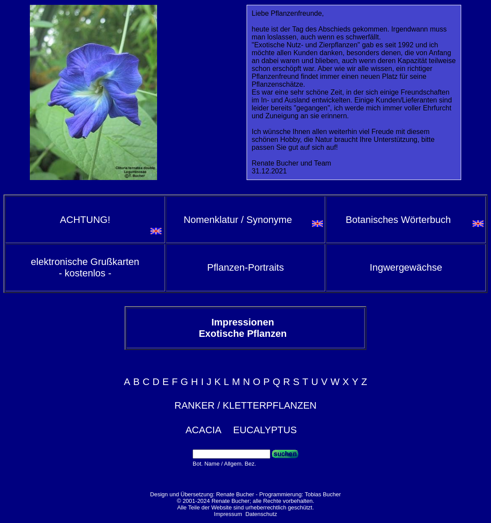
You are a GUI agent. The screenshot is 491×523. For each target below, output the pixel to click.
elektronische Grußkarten (85, 267)
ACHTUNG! (85, 219)
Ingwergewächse (406, 267)
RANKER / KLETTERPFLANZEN (246, 405)
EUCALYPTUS (265, 429)
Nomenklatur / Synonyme (237, 219)
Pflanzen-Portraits (245, 267)
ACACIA (204, 429)
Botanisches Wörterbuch (398, 219)
